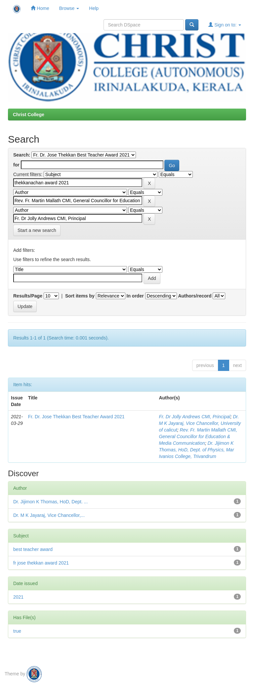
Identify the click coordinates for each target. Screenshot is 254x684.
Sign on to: (224, 24)
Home (40, 8)
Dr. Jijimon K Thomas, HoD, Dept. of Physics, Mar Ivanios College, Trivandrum (196, 449)
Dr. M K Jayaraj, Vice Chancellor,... (49, 515)
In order (135, 295)
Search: (21, 155)
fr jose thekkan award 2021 (41, 563)
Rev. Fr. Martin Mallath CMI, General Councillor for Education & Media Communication (198, 436)
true (17, 631)
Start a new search (37, 230)
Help (94, 8)
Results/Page (27, 295)
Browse (69, 8)
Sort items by (80, 295)
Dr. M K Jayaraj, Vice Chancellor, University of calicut (200, 423)
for (16, 164)
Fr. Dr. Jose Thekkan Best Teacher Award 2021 (76, 416)
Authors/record (194, 295)
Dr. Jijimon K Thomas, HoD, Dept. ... (50, 501)
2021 (18, 597)
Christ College (28, 114)
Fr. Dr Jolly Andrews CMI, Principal (194, 416)
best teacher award (33, 549)
